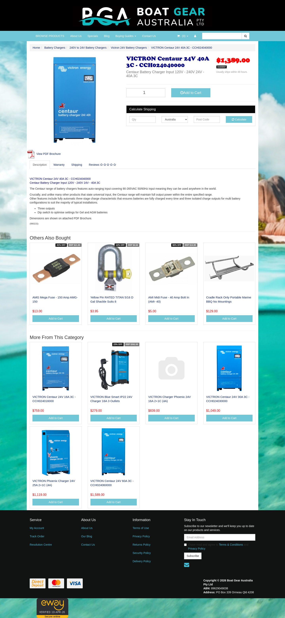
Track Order (37, 536)
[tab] (40, 165)
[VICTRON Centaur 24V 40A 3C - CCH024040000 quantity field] (145, 92)
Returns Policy (141, 544)
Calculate (239, 119)
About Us (76, 36)
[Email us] (186, 565)
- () (182, 36)
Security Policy (142, 553)
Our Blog (86, 536)
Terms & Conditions (231, 544)
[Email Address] (219, 537)
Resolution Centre (41, 544)
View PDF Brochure (44, 153)
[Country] (175, 119)
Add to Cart (190, 93)
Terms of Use (141, 528)
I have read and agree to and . (216, 546)
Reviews (102, 164)
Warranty (59, 164)
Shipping (76, 164)
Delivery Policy (142, 561)
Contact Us (149, 36)
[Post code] (207, 119)
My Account (37, 528)
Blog (106, 36)
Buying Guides (125, 36)
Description (40, 164)
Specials (92, 36)
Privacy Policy (141, 536)
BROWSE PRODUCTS (50, 36)
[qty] (142, 119)
